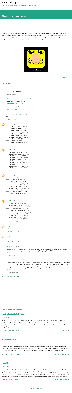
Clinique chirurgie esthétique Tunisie (17, 105)
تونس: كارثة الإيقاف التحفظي (13, 314)
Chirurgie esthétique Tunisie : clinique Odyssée (20, 99)
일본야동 (8, 269)
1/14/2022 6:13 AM (12, 255)
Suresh (8, 226)
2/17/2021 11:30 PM (12, 145)
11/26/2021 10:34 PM (12, 241)
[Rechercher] (65, 3)
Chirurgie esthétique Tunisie (14, 103)
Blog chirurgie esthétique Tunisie (16, 106)
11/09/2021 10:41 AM (12, 231)
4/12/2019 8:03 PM (12, 94)
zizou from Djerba (11, 2)
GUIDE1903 (9, 260)
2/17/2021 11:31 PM (12, 221)
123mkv (8, 239)
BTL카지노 (9, 124)
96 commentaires (14, 330)
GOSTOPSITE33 (11, 246)
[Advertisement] (36, 292)
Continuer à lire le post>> (62, 330)
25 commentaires (14, 380)
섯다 (7, 252)
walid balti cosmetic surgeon (14, 114)
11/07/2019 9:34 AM (12, 119)
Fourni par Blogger (36, 388)
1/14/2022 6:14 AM (12, 272)
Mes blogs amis (9, 339)
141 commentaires (14, 354)
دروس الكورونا (7, 363)
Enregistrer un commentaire (10, 276)
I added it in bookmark (13, 229)
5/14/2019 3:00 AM (12, 109)
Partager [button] (65, 77)
